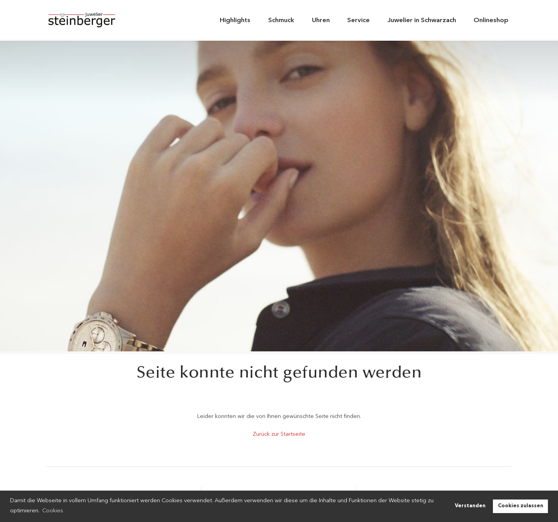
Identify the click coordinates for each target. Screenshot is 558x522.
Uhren (321, 20)
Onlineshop (491, 20)
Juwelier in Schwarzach (422, 20)
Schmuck (281, 20)
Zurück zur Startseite (279, 433)
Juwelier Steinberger (87, 20)
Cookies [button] (52, 511)
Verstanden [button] (470, 505)
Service (358, 20)
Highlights (235, 20)
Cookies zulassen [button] (520, 505)
